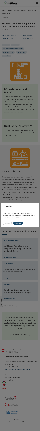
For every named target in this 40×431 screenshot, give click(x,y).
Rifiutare (7, 223)
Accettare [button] (18, 223)
